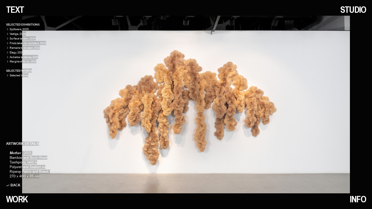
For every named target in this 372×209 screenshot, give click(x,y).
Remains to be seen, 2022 (25, 47)
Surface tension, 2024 (23, 38)
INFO (358, 199)
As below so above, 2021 (24, 57)
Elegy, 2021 (16, 52)
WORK (17, 199)
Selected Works (17, 75)
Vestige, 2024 (18, 33)
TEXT (15, 9)
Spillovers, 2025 (19, 29)
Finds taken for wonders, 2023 (28, 43)
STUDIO (353, 9)
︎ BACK (13, 185)
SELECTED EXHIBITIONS (23, 24)
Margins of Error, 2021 (23, 61)
